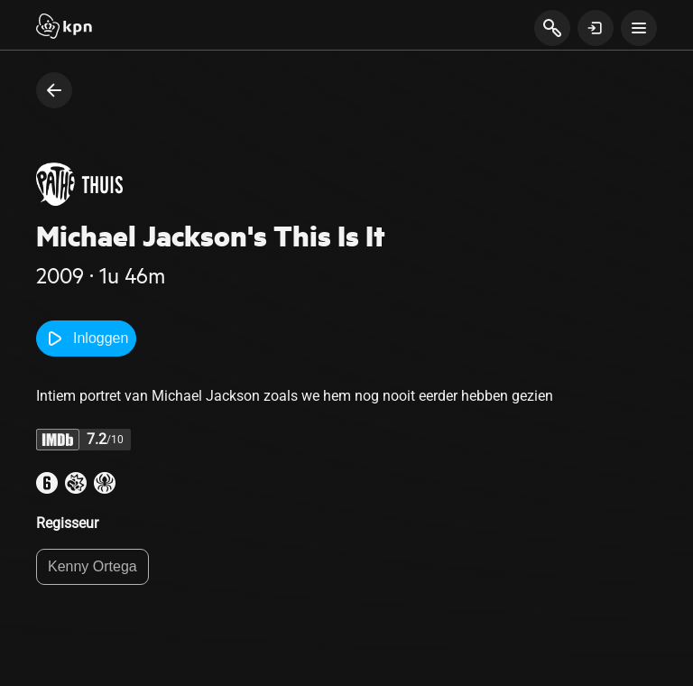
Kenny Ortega (92, 566)
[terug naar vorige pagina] (54, 90)
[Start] (64, 28)
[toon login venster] (596, 28)
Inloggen (86, 338)
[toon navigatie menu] (639, 28)
